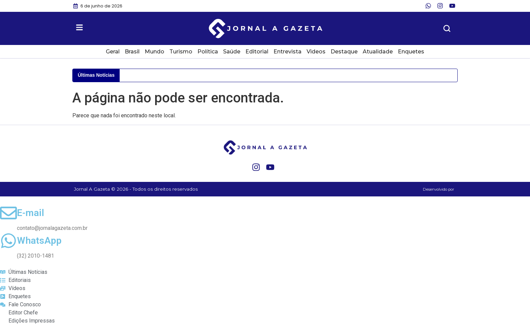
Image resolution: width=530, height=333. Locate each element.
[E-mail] (8, 213)
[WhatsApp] (8, 240)
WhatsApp (39, 240)
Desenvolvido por (438, 189)
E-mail (30, 212)
